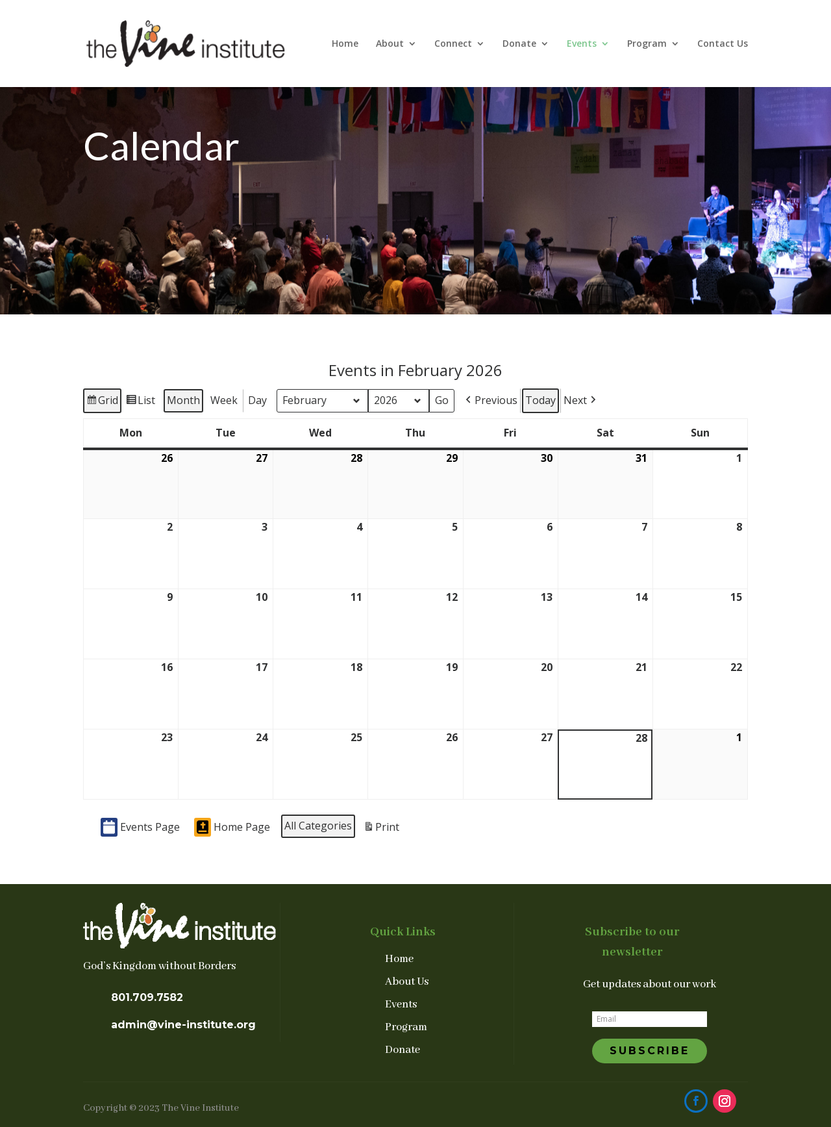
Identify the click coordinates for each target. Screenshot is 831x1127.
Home (345, 44)
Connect (453, 44)
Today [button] (540, 399)
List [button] (140, 401)
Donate (519, 44)
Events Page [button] (140, 827)
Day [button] (257, 399)
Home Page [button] (232, 827)
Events (582, 44)
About (390, 44)
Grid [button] (102, 401)
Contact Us (722, 44)
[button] (490, 400)
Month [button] (183, 399)
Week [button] (224, 399)
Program (647, 44)
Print (381, 828)
